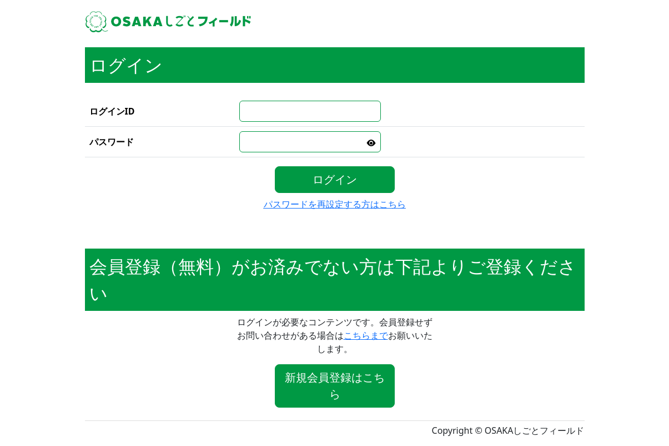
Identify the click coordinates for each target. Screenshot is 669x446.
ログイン (335, 179)
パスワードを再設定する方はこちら (335, 204)
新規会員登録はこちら (335, 386)
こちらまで (366, 335)
